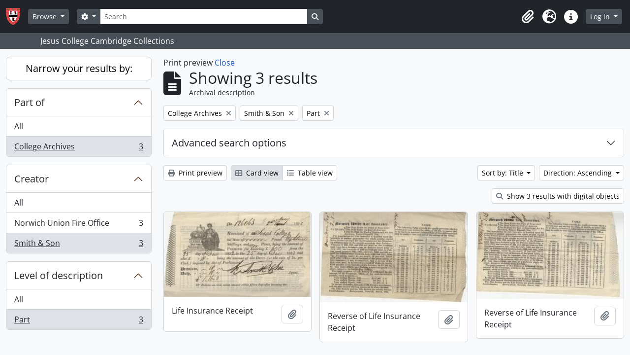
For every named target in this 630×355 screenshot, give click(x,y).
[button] (527, 17)
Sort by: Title (503, 173)
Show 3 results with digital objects (558, 196)
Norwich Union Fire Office (78, 225)
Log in (601, 16)
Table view (310, 173)
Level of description (58, 275)
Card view (257, 173)
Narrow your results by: (79, 68)
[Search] (204, 16)
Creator (31, 178)
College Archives (78, 148)
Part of (29, 102)
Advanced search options (229, 142)
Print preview (195, 173)
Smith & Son (78, 245)
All (18, 126)
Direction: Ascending (578, 173)
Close (225, 62)
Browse (45, 16)
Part (78, 321)
